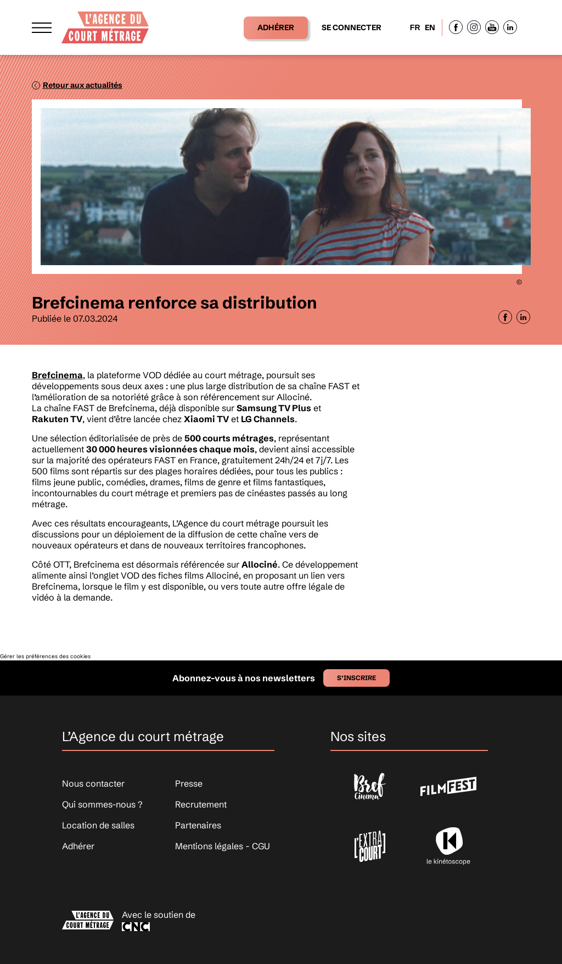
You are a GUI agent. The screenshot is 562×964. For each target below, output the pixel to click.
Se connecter (351, 27)
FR (415, 27)
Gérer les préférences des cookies (45, 656)
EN (430, 27)
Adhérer (275, 27)
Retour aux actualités (82, 85)
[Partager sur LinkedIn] (523, 317)
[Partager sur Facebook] (505, 317)
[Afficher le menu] (42, 27)
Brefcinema (57, 374)
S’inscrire (356, 678)
